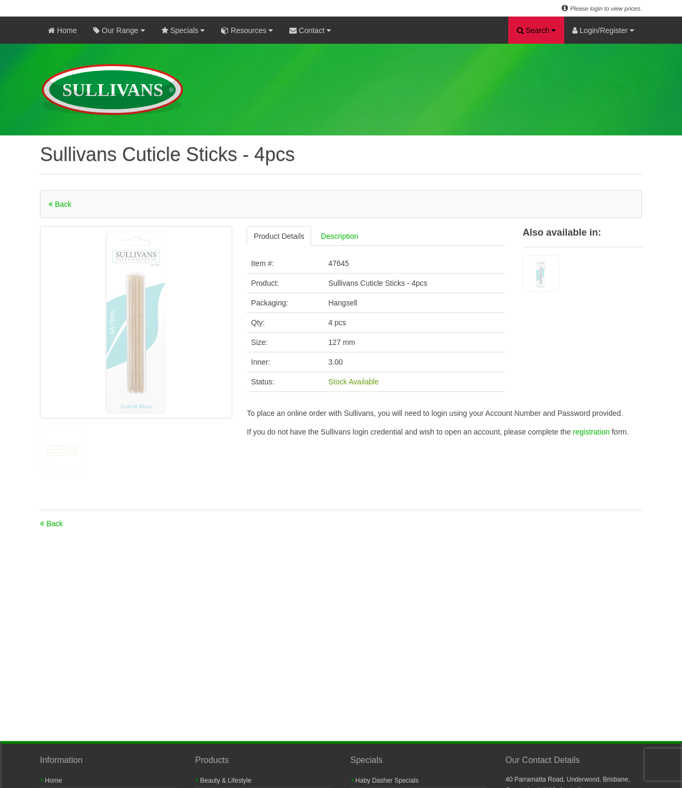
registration (592, 432)
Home (62, 30)
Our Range (118, 30)
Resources (247, 30)
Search (536, 30)
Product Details (279, 236)
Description (339, 236)
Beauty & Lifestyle (223, 780)
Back (59, 204)
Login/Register (603, 30)
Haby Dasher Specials (385, 780)
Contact (310, 30)
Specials (183, 30)
